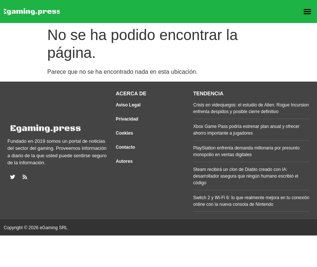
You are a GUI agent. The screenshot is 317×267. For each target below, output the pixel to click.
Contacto (125, 147)
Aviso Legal (128, 105)
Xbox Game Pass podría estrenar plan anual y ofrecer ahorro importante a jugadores (246, 130)
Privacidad (127, 119)
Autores (124, 161)
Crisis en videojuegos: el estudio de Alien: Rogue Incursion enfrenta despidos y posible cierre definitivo (251, 108)
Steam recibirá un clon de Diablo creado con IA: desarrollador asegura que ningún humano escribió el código (245, 176)
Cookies (124, 133)
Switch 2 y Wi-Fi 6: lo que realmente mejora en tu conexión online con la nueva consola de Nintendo (251, 201)
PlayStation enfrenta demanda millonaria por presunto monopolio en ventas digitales (246, 151)
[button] (307, 12)
